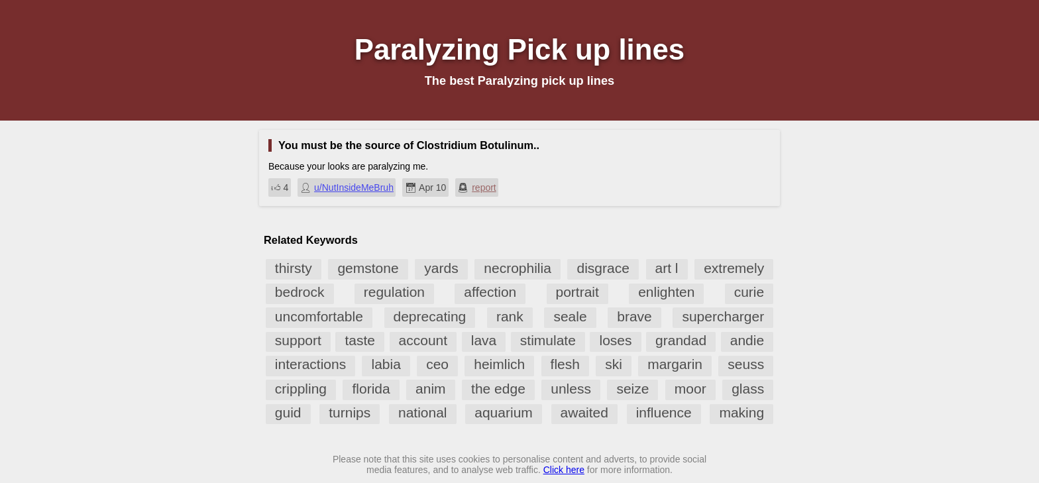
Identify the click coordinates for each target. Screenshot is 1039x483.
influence (664, 412)
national (422, 412)
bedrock (300, 291)
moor (690, 388)
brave (634, 316)
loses (615, 340)
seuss (746, 364)
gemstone (367, 268)
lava (484, 340)
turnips (349, 412)
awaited (584, 412)
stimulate (548, 340)
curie (749, 291)
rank (509, 316)
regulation (394, 291)
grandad (680, 340)
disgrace (602, 268)
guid (288, 412)
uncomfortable (319, 316)
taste (360, 340)
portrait (577, 291)
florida (371, 388)
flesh (565, 364)
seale (569, 316)
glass (748, 388)
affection (490, 291)
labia (385, 364)
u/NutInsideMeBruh (354, 187)
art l (667, 268)
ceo (437, 364)
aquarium (503, 412)
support (298, 340)
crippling (301, 388)
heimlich (499, 364)
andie (747, 340)
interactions (310, 364)
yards (441, 268)
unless (571, 388)
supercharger (723, 316)
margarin (674, 364)
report (484, 187)
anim (430, 388)
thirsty (293, 268)
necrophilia (517, 268)
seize (632, 388)
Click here (563, 469)
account (423, 340)
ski (613, 364)
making (741, 412)
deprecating (430, 316)
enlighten (666, 291)
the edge (498, 388)
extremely (734, 268)
